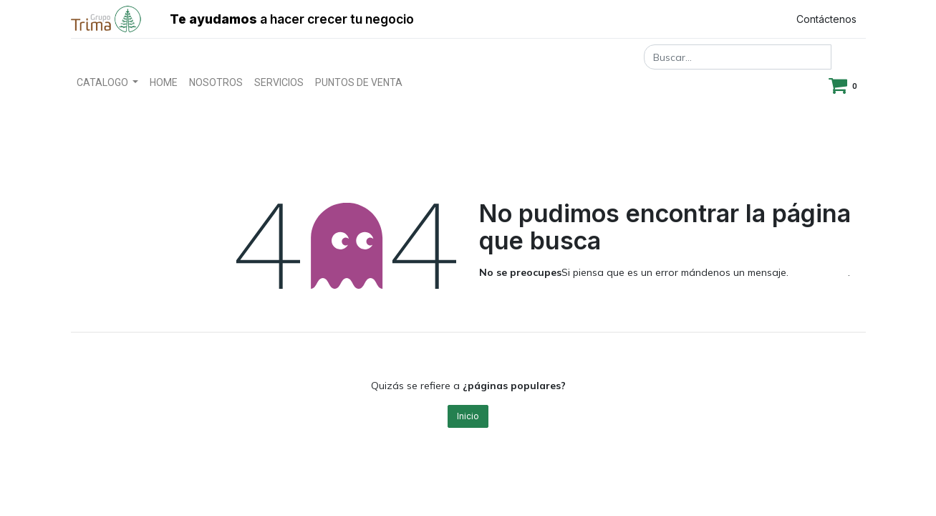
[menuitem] (163, 83)
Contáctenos (826, 19)
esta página (819, 272)
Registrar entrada (720, 19)
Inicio (468, 416)
